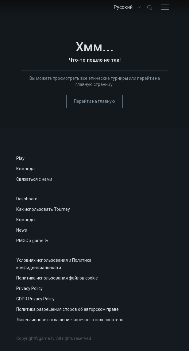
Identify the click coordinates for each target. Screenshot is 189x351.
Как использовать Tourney (43, 209)
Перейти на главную (94, 101)
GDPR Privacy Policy (35, 298)
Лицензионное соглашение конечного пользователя (69, 319)
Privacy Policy (29, 288)
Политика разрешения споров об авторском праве (67, 309)
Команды (25, 219)
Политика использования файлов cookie (57, 278)
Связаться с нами (34, 179)
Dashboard (26, 198)
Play (20, 158)
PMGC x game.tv (32, 240)
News (21, 230)
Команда (25, 168)
